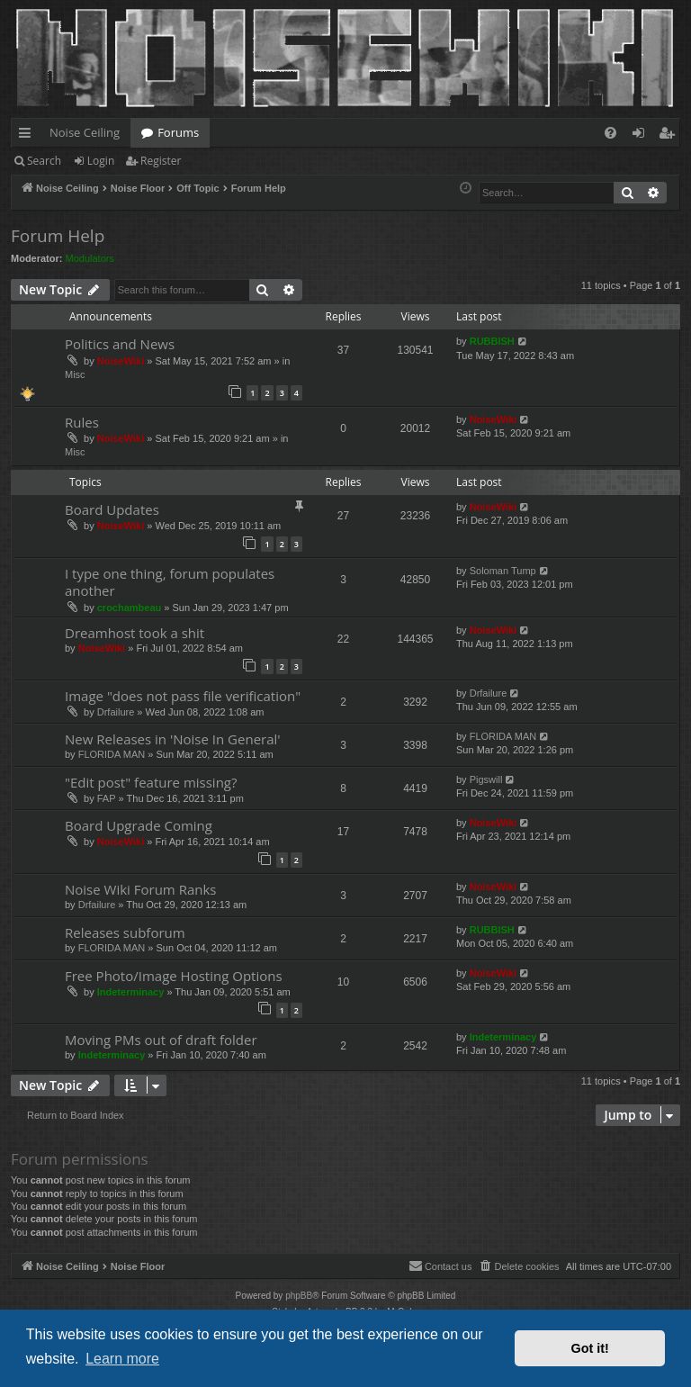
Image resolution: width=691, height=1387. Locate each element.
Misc (75, 374)
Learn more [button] (122, 1358)
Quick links (28, 136)
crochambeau (129, 607)
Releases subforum (125, 932)
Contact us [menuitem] (440, 1265)
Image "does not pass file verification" (183, 696)
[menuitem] (610, 133)
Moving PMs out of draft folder (161, 1040)
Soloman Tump (503, 570)
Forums (178, 132)
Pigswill (486, 779)
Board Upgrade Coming (138, 825)
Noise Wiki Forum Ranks (140, 889)
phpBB (298, 1296)
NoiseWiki (120, 361)
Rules (82, 422)
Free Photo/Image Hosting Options (174, 976)
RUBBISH (492, 341)
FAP (106, 798)
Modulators (90, 258)
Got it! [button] (590, 1348)
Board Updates (112, 509)
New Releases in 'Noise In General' (173, 739)
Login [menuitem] (642, 136)
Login (100, 160)
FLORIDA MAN (112, 754)
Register (160, 160)
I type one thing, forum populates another (169, 581)
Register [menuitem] (670, 136)
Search (44, 160)
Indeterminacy (131, 991)
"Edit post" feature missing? (151, 782)
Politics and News (120, 344)
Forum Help (57, 236)
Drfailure (116, 712)
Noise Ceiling (84, 132)
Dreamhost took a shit (134, 633)
